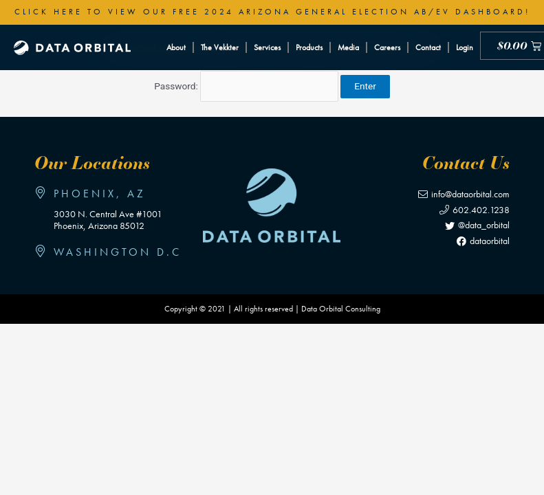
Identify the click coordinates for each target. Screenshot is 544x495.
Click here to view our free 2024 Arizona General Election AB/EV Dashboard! (272, 11)
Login (464, 47)
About (176, 47)
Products (309, 47)
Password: (246, 85)
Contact (428, 47)
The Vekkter (220, 47)
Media (348, 47)
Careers (387, 47)
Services (267, 47)
